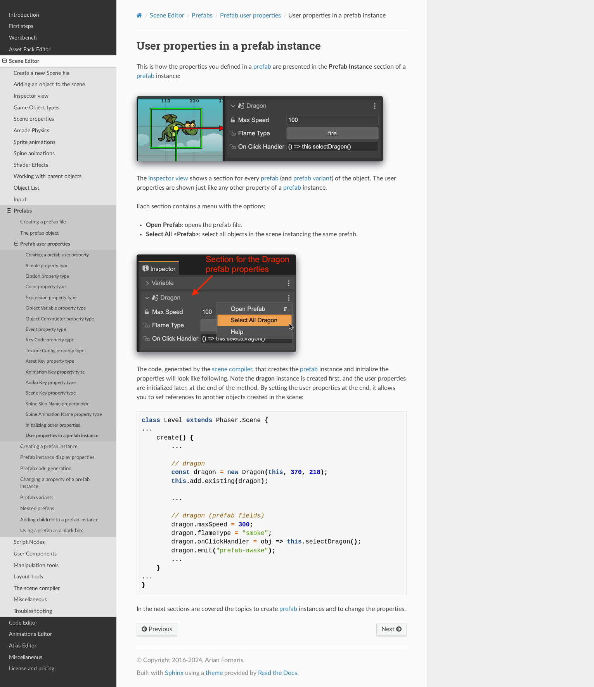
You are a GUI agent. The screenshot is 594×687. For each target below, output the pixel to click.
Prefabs (19, 211)
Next (391, 629)
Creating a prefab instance (49, 446)
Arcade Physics (31, 130)
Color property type (46, 287)
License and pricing (31, 668)
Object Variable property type (56, 308)
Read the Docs (277, 673)
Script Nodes (29, 542)
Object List (26, 188)
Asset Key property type (50, 361)
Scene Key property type (51, 393)
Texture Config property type (55, 351)
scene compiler (232, 369)
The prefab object (39, 233)
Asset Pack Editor (29, 49)
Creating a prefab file (43, 222)
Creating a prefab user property (57, 255)
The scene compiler (37, 588)
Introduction (24, 15)
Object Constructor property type (60, 319)
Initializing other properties (53, 425)
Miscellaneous (30, 599)
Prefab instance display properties (57, 457)
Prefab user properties (42, 244)
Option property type (47, 276)
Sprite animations (34, 142)
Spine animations (34, 153)
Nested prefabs (37, 508)
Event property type (46, 329)
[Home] (139, 15)
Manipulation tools (36, 565)
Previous (157, 629)
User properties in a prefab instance (62, 436)
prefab (262, 67)
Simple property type (47, 266)
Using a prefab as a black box (51, 530)
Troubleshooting (33, 611)
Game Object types (36, 108)
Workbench (23, 38)
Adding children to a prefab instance (59, 520)
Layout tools (28, 577)
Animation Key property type (55, 372)
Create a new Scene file (41, 73)
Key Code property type (50, 340)
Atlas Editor (22, 646)
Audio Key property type (51, 383)
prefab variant (312, 178)
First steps (21, 26)
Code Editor (23, 623)
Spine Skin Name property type (57, 404)
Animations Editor (30, 634)
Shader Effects (31, 165)
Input (20, 199)
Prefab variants (37, 497)
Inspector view (31, 96)
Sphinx (174, 673)
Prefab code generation (45, 468)
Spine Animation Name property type (64, 414)
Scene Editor (20, 61)
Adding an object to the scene (49, 84)
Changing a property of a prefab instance (55, 483)
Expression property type (51, 298)
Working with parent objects (47, 176)
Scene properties (34, 119)
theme (214, 673)
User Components (35, 554)
